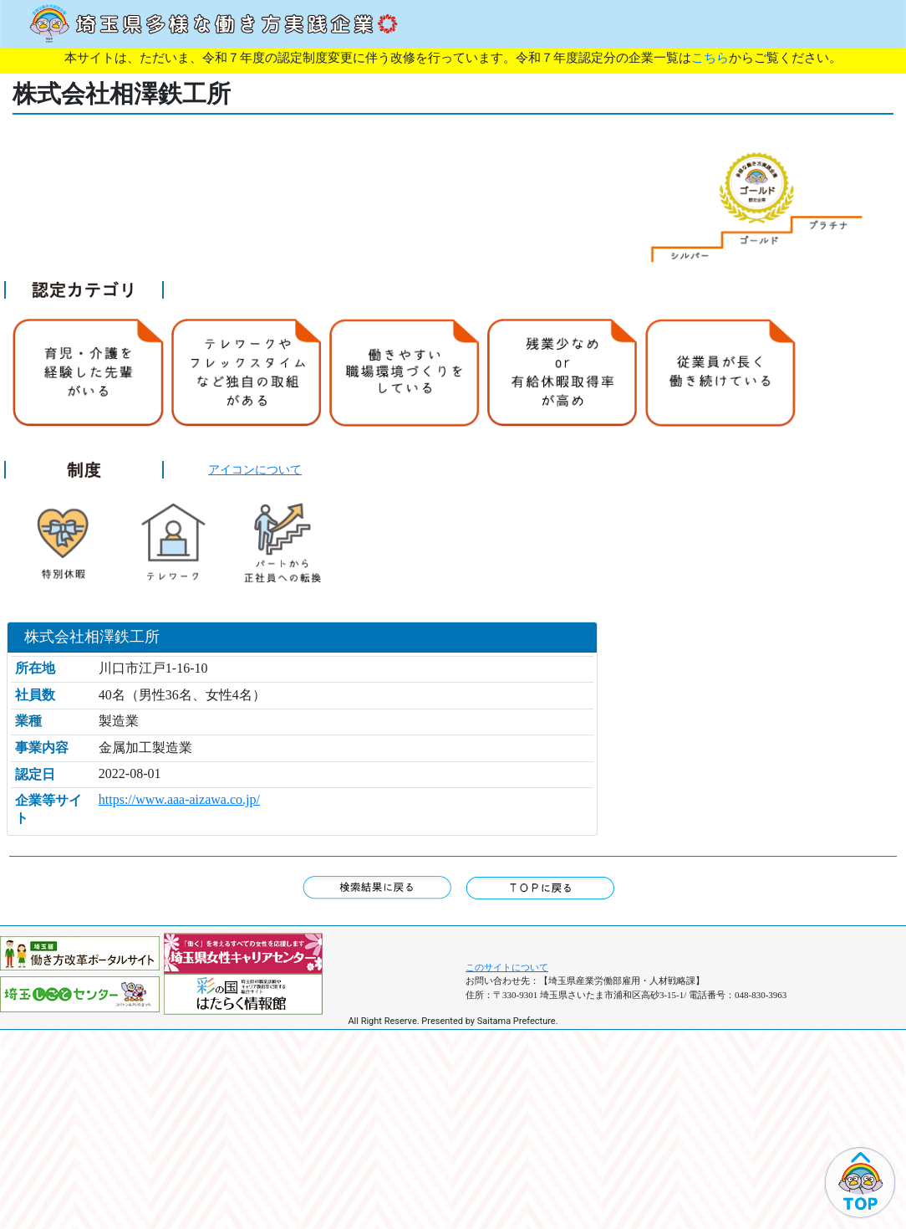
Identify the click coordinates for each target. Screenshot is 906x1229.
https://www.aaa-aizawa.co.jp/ (179, 799)
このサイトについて (507, 967)
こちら (710, 57)
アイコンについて (255, 469)
